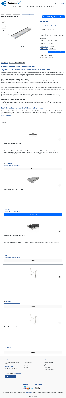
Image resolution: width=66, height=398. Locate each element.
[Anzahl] (43, 52)
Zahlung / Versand (48, 362)
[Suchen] (49, 3)
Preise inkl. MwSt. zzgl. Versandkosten (49, 25)
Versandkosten (28, 392)
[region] (19, 34)
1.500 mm (50, 40)
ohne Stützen (44, 48)
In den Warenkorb (56, 52)
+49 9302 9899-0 (10, 366)
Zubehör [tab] (4, 122)
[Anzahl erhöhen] (46, 52)
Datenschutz (47, 367)
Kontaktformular (17, 373)
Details (33, 168)
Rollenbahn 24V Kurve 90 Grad (12, 143)
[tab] (4, 62)
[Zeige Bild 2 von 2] (23, 46)
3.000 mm (50, 43)
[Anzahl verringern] (41, 52)
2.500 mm (43, 43)
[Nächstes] (36, 34)
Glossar (26, 367)
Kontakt (26, 366)
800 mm (61, 35)
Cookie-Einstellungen (49, 369)
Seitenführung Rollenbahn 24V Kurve (14, 235)
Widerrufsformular (29, 364)
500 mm (49, 35)
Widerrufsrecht (28, 362)
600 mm (55, 35)
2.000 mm (57, 40)
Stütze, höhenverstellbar (11, 326)
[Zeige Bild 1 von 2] (21, 46)
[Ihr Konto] (55, 3)
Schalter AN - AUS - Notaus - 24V (13, 189)
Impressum (47, 364)
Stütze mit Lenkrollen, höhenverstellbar (15, 281)
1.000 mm (43, 40)
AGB (45, 366)
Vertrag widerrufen (10, 376)
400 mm (43, 35)
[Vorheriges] (8, 34)
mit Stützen (52, 48)
